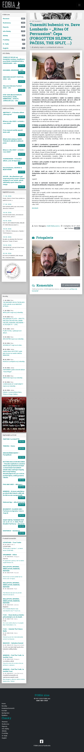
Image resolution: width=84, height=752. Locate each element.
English (4, 738)
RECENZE (35, 208)
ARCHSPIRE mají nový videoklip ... (14, 338)
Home (4, 703)
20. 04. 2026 (7, 253)
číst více (21, 65)
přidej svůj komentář (70, 285)
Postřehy (5, 733)
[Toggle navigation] (79, 5)
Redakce (4, 715)
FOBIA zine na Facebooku (42, 742)
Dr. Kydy (4, 735)
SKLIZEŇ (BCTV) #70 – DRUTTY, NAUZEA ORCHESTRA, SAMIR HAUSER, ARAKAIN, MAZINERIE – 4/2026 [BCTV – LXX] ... (14, 320)
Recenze (4, 722)
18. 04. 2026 (7, 212)
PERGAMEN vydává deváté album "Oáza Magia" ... (14, 369)
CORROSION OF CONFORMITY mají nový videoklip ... (13, 384)
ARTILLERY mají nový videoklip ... (13, 311)
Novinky (4, 706)
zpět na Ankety (36, 21)
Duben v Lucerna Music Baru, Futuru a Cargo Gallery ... (12, 392)
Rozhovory (5, 724)
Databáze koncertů (8, 708)
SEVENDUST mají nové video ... (13, 344)
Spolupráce (5, 713)
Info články (5, 729)
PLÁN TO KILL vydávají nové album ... (12, 331)
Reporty (4, 726)
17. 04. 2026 (7, 204)
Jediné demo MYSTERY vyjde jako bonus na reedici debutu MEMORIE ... (12, 352)
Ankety (4, 731)
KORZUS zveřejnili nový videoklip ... (14, 361)
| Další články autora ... (53, 226)
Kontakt (4, 710)
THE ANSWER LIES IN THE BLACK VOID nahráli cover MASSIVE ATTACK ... (14, 303)
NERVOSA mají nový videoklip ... (13, 377)
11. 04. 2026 (7, 196)
